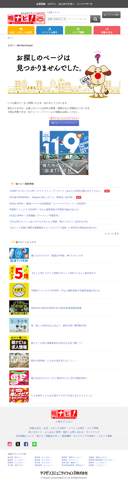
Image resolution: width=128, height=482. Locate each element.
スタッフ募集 (105, 436)
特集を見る (107, 31)
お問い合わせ (77, 432)
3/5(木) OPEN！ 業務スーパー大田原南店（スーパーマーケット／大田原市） (48, 203)
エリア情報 (78, 31)
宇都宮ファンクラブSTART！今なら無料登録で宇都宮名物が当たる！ (44, 209)
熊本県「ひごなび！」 (44, 457)
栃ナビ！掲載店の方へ (48, 436)
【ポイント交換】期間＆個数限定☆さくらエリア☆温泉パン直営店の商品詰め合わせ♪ (53, 227)
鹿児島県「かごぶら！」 (44, 465)
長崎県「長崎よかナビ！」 (99, 457)
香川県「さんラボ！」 (44, 463)
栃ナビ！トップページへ (64, 123)
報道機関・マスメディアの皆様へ (79, 436)
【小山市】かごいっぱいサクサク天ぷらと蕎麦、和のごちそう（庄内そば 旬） (49, 221)
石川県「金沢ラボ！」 (17, 465)
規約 (65, 432)
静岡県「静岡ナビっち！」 (72, 457)
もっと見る (112, 233)
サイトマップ (93, 432)
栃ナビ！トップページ (39, 112)
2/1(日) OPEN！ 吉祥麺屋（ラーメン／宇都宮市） (34, 215)
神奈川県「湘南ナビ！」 (71, 463)
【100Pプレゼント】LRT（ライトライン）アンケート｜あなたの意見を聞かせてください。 (56, 191)
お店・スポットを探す (21, 31)
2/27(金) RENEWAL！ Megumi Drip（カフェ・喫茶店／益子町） (42, 197)
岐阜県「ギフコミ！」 (71, 460)
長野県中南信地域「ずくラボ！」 (102, 460)
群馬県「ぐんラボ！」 (17, 463)
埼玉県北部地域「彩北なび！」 (74, 465)
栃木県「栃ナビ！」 (16, 457)
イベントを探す (50, 31)
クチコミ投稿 (111, 15)
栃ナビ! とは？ (64, 421)
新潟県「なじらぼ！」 (44, 460)
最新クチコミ (53, 12)
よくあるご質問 (53, 432)
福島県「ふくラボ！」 (17, 460)
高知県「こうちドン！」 (98, 465)
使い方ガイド (35, 432)
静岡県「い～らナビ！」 (98, 463)
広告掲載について (25, 436)
